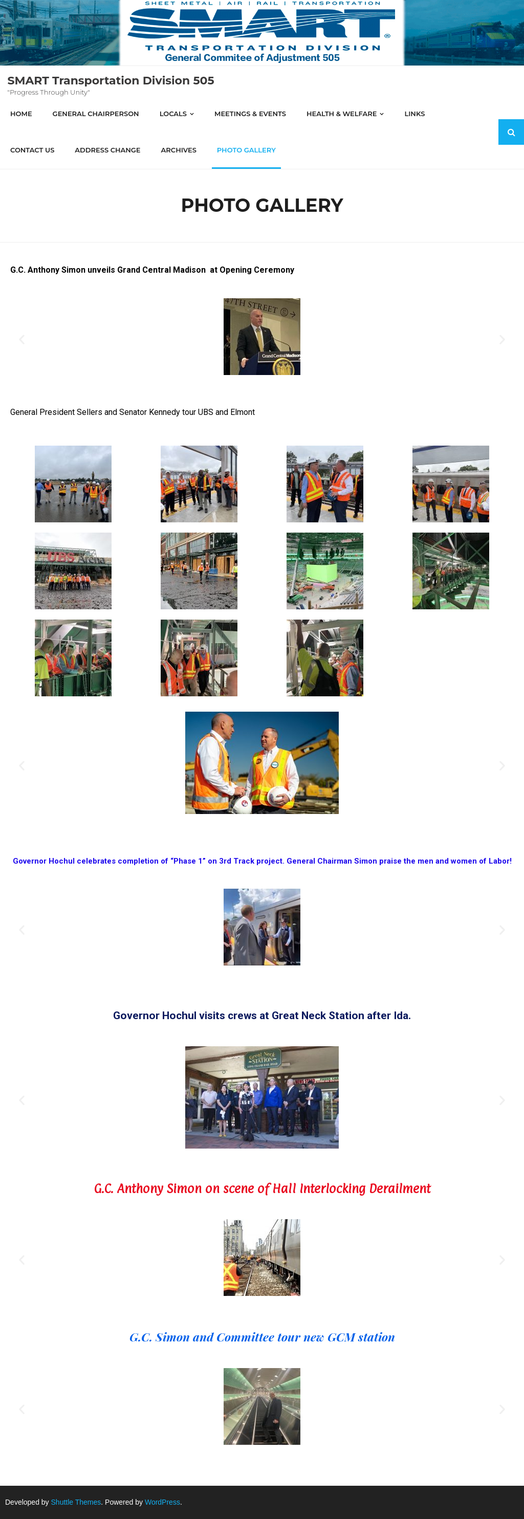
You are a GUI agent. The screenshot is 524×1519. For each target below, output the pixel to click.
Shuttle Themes (76, 1502)
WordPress (162, 1502)
